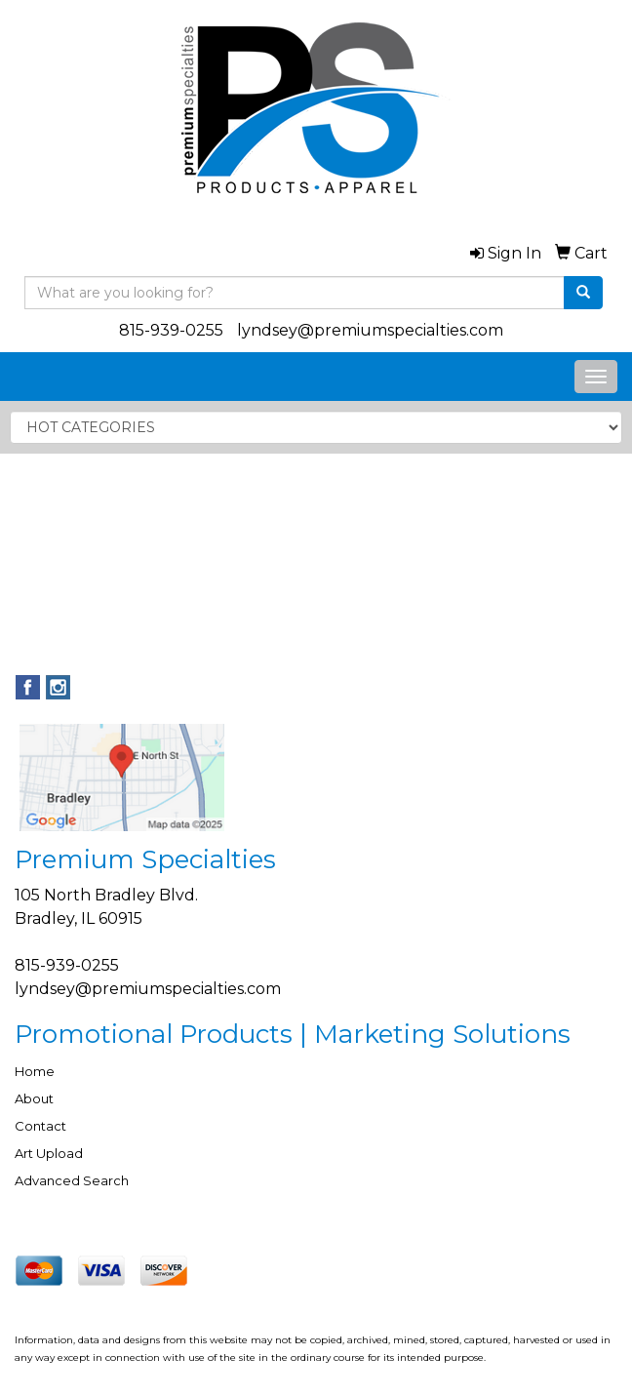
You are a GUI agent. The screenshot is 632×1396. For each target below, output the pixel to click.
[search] (583, 292)
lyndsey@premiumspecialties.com (370, 330)
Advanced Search (72, 1180)
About (34, 1098)
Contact (40, 1126)
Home (35, 1071)
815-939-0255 (171, 330)
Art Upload (49, 1153)
